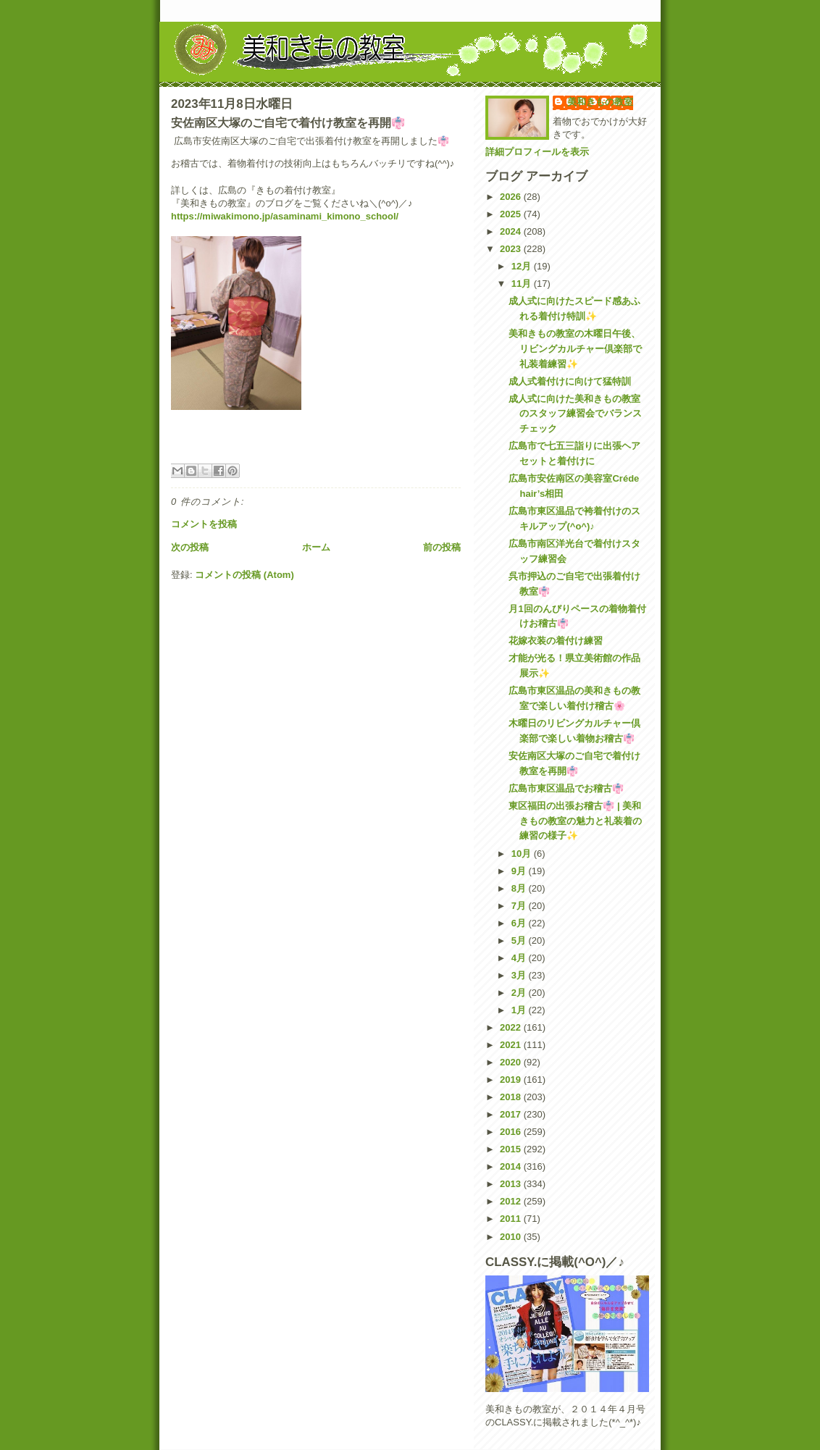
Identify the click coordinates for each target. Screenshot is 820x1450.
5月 (520, 940)
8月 (520, 888)
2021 (512, 1044)
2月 (520, 992)
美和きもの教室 (600, 101)
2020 (512, 1062)
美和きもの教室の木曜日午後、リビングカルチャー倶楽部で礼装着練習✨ (575, 348)
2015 (512, 1149)
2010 (512, 1236)
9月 (520, 871)
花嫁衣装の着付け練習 (556, 640)
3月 (520, 975)
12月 (522, 266)
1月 (520, 1010)
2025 (512, 214)
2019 (512, 1079)
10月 (522, 853)
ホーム (316, 547)
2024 (512, 231)
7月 (520, 905)
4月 (520, 957)
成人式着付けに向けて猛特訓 (570, 381)
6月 (520, 923)
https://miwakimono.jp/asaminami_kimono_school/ (284, 216)
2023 (512, 248)
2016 (512, 1131)
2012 (512, 1201)
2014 (512, 1166)
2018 (512, 1096)
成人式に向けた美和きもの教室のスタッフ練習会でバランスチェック (575, 414)
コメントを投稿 (204, 524)
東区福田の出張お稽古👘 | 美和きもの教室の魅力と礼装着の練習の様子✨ (575, 821)
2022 (512, 1027)
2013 (512, 1183)
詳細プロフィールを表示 (537, 151)
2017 (512, 1114)
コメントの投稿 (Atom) (244, 574)
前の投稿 (442, 547)
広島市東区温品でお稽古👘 (566, 788)
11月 (522, 283)
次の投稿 (190, 547)
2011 (512, 1218)
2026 (512, 196)
